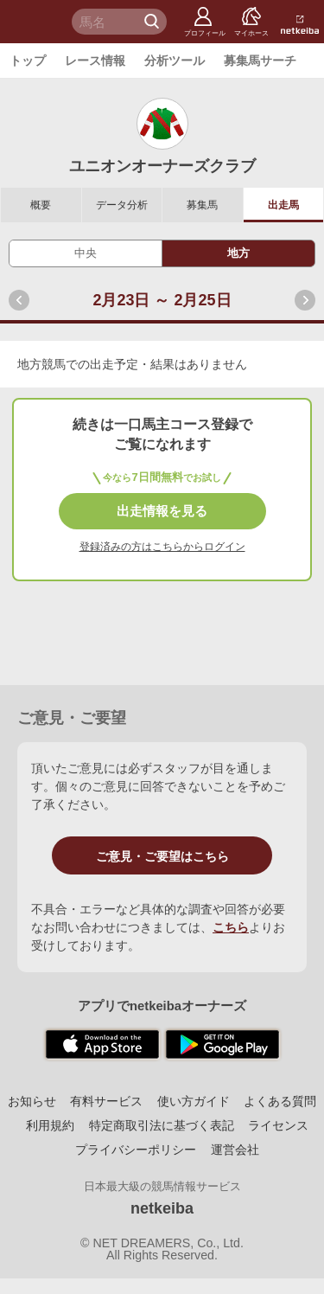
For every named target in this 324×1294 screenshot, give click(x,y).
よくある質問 (280, 1101)
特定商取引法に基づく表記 (161, 1125)
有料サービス (106, 1101)
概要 (40, 205)
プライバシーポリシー (135, 1149)
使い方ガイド (193, 1101)
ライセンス (278, 1125)
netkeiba (162, 1208)
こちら (231, 927)
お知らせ (32, 1101)
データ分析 (122, 205)
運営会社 (235, 1149)
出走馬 (283, 205)
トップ (28, 60)
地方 (238, 253)
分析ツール (174, 60)
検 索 (154, 22)
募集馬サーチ (260, 60)
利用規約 (50, 1125)
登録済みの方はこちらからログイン (162, 546)
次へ (305, 300)
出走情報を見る (162, 510)
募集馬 (202, 205)
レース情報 (95, 60)
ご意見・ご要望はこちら (162, 856)
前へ (19, 300)
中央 (85, 253)
